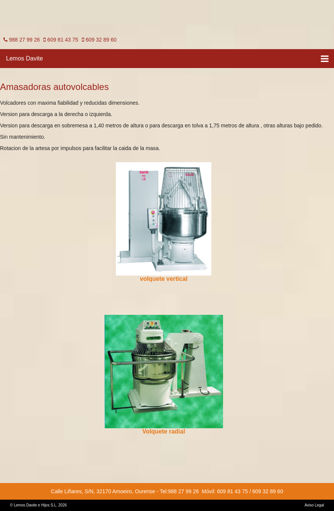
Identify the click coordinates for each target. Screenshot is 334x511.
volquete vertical (164, 279)
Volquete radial (163, 431)
